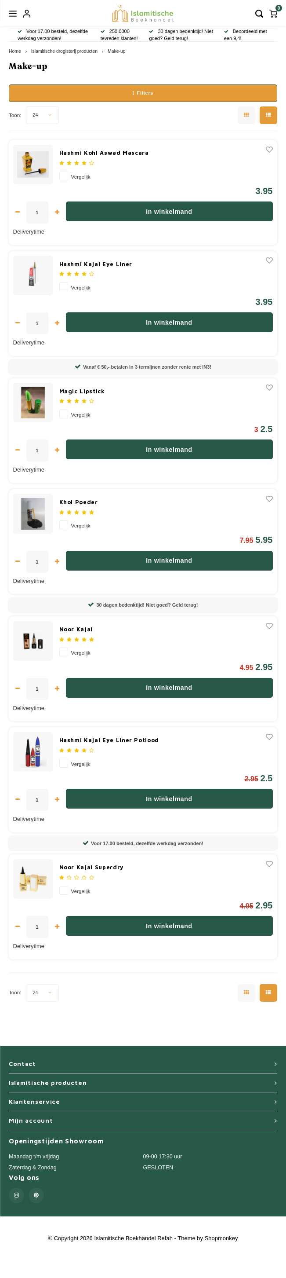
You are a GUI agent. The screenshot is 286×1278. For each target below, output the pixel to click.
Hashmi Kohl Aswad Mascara (104, 152)
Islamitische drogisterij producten (64, 51)
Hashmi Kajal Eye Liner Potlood (109, 739)
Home (15, 51)
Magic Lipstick (82, 391)
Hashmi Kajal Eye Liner (95, 263)
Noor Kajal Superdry (91, 867)
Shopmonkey (221, 1238)
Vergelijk (81, 176)
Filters (143, 92)
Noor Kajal (76, 629)
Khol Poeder (78, 501)
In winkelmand (169, 211)
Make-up (116, 51)
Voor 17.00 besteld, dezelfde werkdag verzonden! (143, 843)
